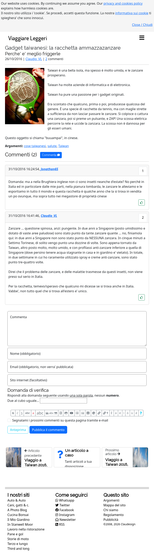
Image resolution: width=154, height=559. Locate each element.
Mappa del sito (114, 505)
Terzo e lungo (17, 544)
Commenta (51, 155)
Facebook (64, 510)
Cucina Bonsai (18, 515)
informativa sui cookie (131, 13)
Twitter (62, 505)
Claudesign (128, 524)
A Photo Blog (17, 510)
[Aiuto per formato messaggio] (140, 413)
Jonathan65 (49, 169)
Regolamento (113, 515)
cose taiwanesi (35, 146)
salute (52, 146)
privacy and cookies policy (123, 3)
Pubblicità (110, 519)
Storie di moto (18, 539)
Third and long (18, 548)
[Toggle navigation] (142, 38)
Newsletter (65, 519)
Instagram (65, 515)
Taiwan (63, 146)
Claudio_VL (33, 59)
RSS (60, 524)
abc (27, 413)
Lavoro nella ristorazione (26, 529)
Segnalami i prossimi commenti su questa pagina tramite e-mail (60, 420)
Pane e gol (15, 534)
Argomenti (111, 500)
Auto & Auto (16, 500)
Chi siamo (110, 510)
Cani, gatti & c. (18, 505)
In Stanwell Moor (20, 524)
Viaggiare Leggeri (27, 38)
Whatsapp (64, 500)
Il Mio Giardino (18, 519)
